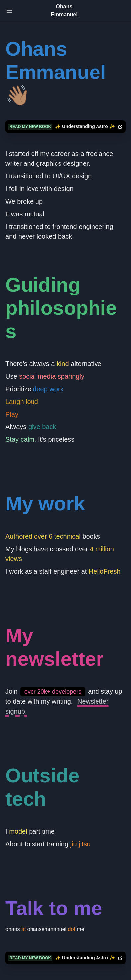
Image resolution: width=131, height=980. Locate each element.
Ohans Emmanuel (64, 10)
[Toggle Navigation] (9, 10)
